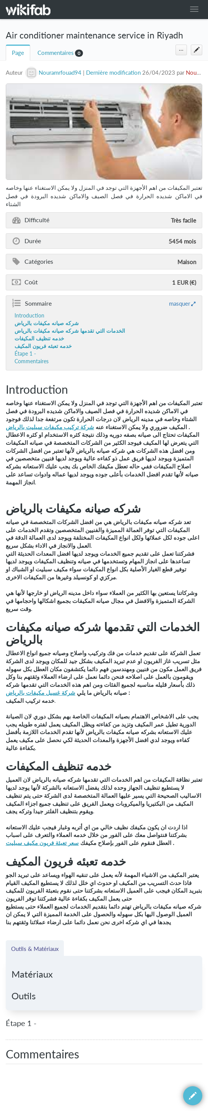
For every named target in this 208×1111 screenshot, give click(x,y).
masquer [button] (179, 303)
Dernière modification (113, 72)
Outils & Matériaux (34, 948)
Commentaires (55, 53)
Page (18, 53)
